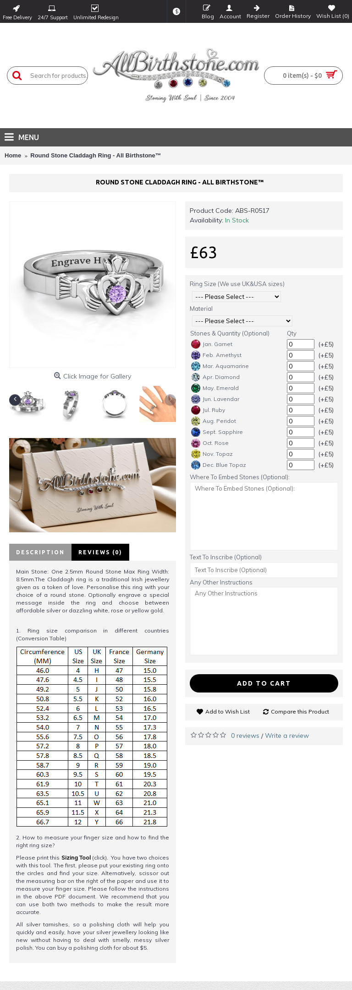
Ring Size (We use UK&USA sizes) (237, 283)
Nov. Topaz (212, 454)
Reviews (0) (100, 552)
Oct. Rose (210, 443)
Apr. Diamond (215, 377)
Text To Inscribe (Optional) (226, 557)
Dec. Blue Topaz (218, 465)
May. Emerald (215, 388)
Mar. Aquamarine (220, 366)
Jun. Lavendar (215, 399)
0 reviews (245, 735)
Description (40, 552)
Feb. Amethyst (216, 355)
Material (201, 308)
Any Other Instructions (221, 582)
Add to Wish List (227, 711)
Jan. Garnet (211, 344)
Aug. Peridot (213, 421)
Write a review (287, 735)
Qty (292, 333)
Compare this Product (300, 711)
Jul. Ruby (208, 410)
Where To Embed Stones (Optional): (240, 477)
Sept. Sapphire (217, 432)
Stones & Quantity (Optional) (230, 333)
